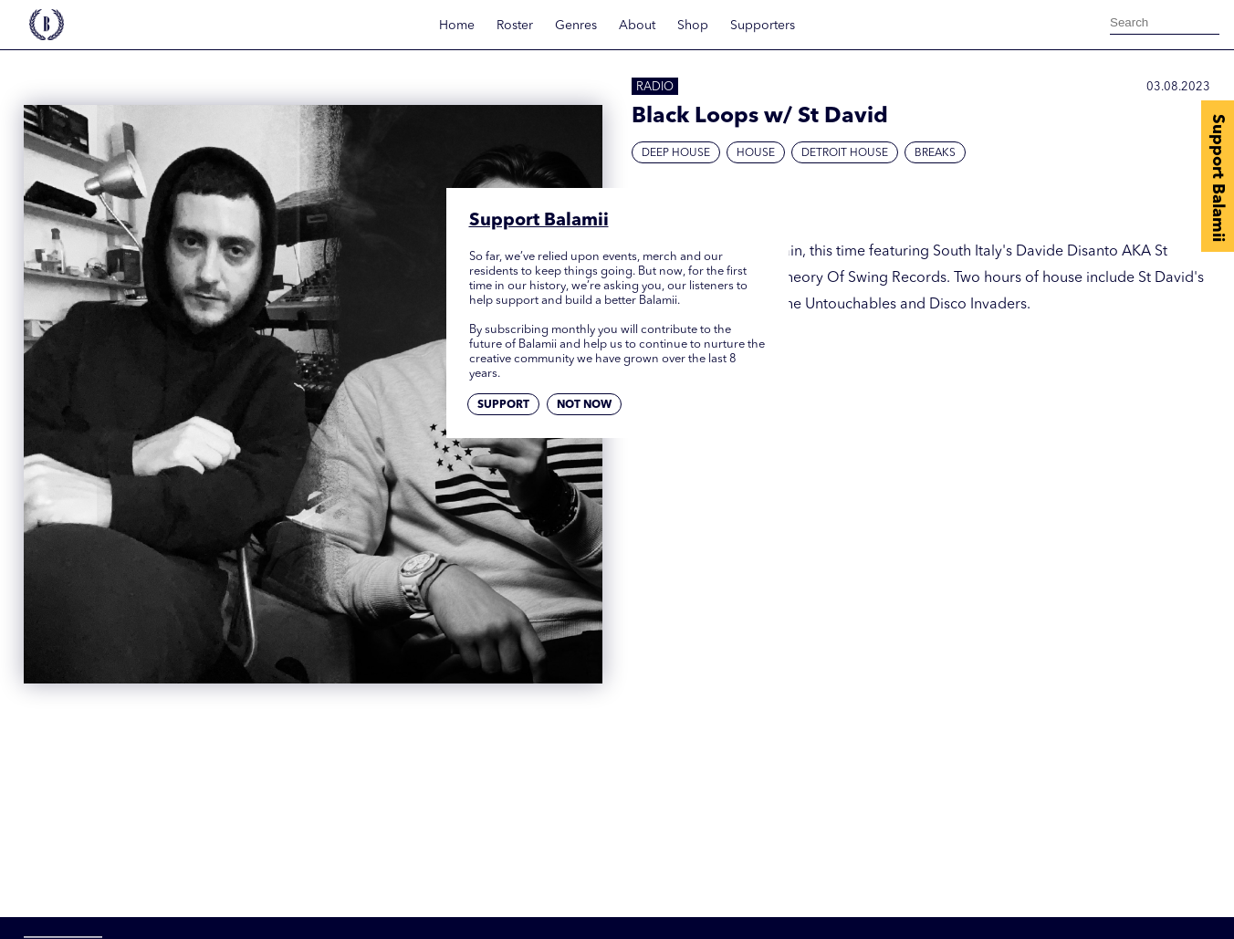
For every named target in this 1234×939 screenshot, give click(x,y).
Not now (584, 405)
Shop (692, 25)
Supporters (762, 25)
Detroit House (844, 153)
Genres (576, 25)
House (756, 153)
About (637, 25)
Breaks (935, 153)
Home (457, 25)
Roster (515, 25)
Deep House (676, 153)
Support (503, 405)
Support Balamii (1217, 178)
